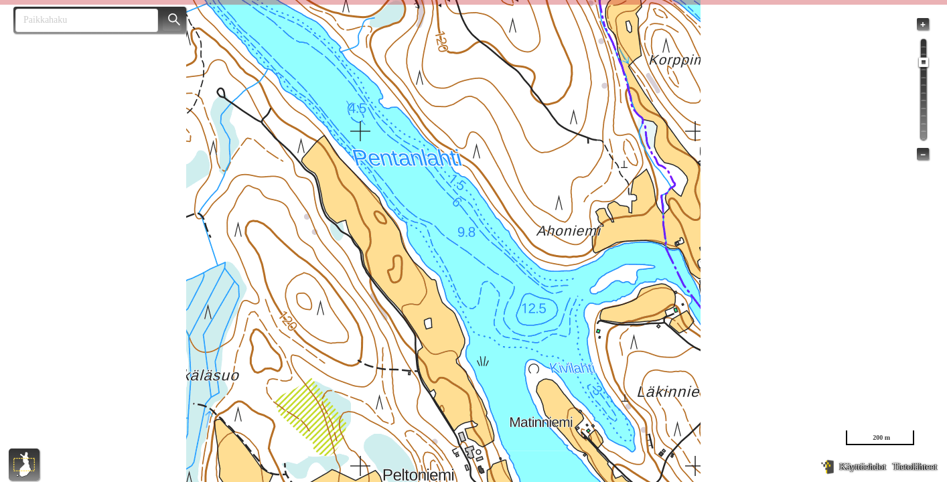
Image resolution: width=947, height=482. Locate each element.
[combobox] (81, 20)
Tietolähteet (915, 467)
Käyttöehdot (862, 467)
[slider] (923, 62)
